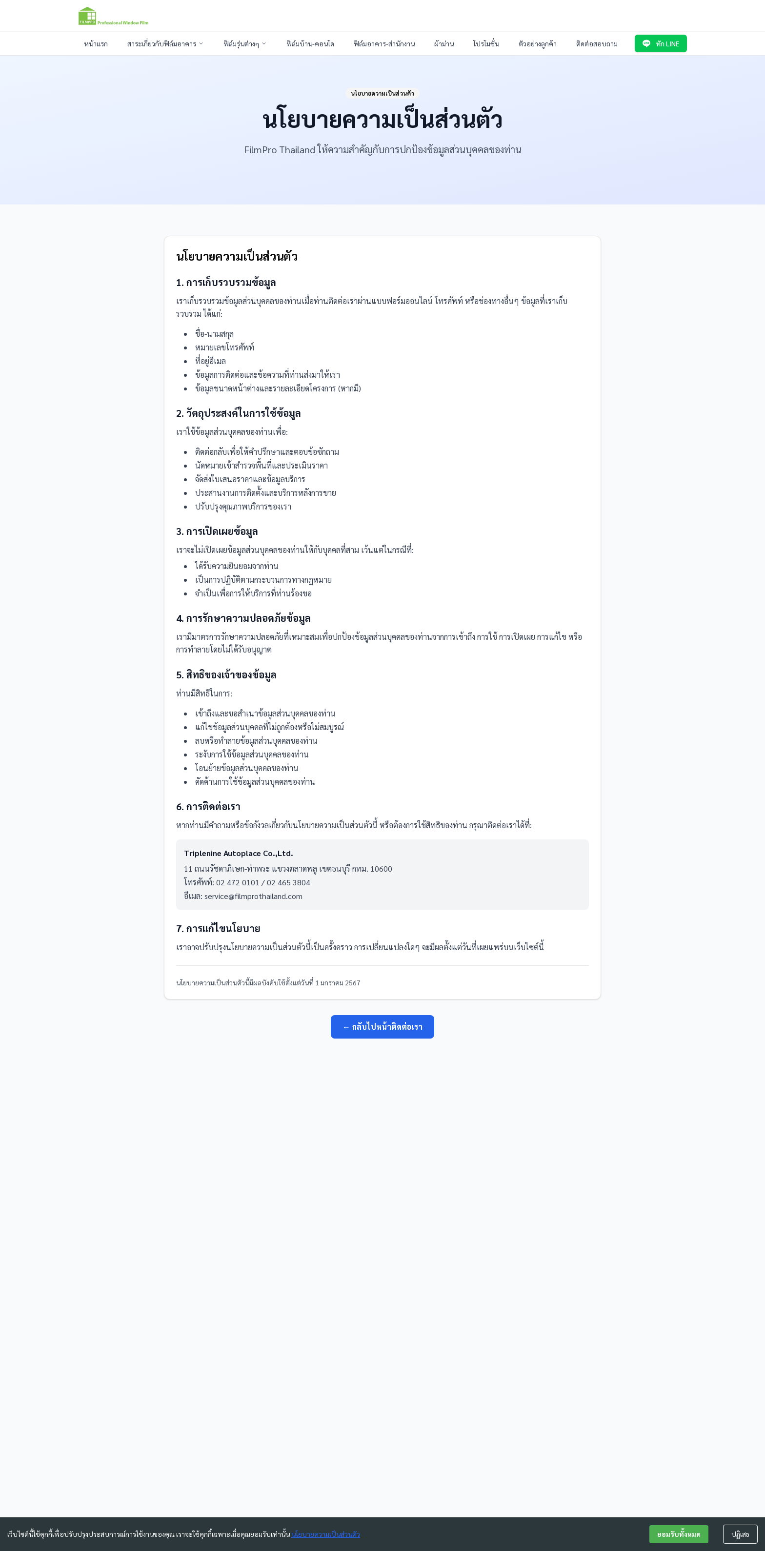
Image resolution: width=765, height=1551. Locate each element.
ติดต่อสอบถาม (597, 43)
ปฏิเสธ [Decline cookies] (740, 1534)
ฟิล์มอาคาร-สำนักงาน (384, 43)
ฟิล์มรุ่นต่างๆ (245, 43)
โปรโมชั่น (486, 43)
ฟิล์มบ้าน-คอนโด (310, 43)
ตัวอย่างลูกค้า (538, 43)
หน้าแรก (96, 43)
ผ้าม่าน (444, 43)
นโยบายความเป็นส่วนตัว (325, 1534)
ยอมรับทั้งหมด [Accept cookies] (679, 1534)
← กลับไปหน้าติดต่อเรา (382, 1026)
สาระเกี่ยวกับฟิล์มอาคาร (165, 43)
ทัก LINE (661, 43)
